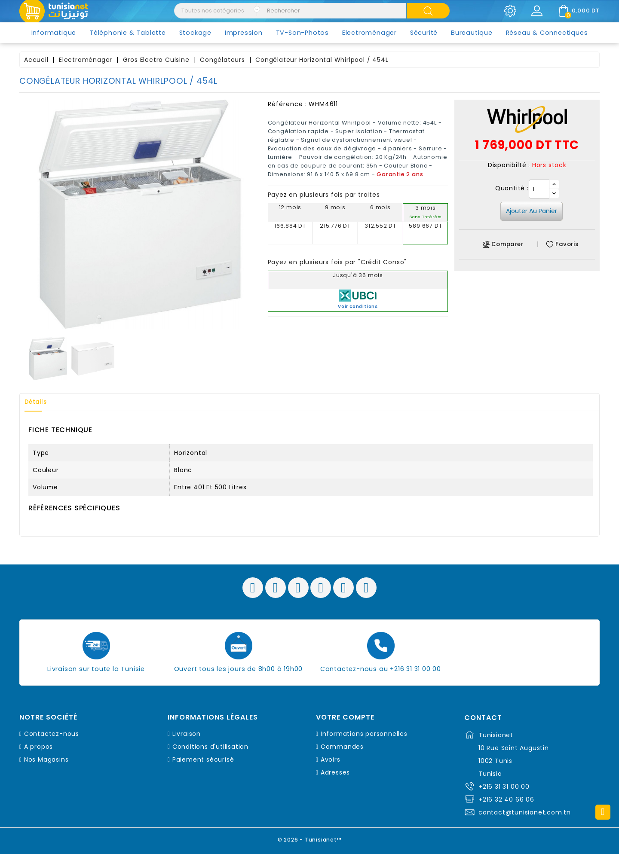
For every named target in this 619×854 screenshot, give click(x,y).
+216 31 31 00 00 (504, 786)
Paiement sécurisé (203, 759)
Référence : (287, 104)
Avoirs (330, 759)
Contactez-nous (51, 733)
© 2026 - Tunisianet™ (309, 839)
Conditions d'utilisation (210, 746)
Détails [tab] (38, 402)
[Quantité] (539, 189)
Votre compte (345, 717)
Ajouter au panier (531, 211)
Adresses (335, 772)
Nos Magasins (46, 759)
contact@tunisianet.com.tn (524, 812)
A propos (38, 746)
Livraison (186, 733)
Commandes (342, 746)
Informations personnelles (364, 733)
